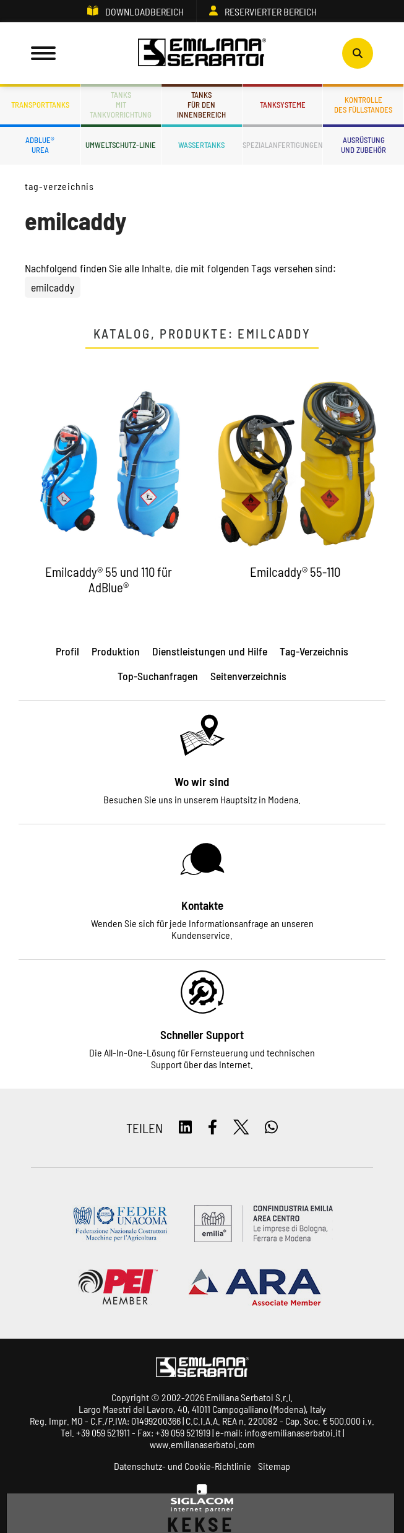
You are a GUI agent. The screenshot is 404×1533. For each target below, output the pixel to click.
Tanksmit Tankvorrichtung (121, 104)
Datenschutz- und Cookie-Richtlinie (182, 1466)
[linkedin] (185, 1128)
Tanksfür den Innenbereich (201, 104)
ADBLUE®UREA (39, 145)
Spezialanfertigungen (283, 145)
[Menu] (43, 53)
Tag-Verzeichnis (59, 186)
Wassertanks (201, 145)
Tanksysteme (283, 105)
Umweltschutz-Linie (120, 145)
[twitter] (241, 1128)
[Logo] (202, 53)
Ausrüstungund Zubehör (363, 145)
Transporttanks (40, 105)
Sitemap (274, 1466)
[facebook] (212, 1128)
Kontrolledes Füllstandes (363, 104)
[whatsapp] (271, 1128)
